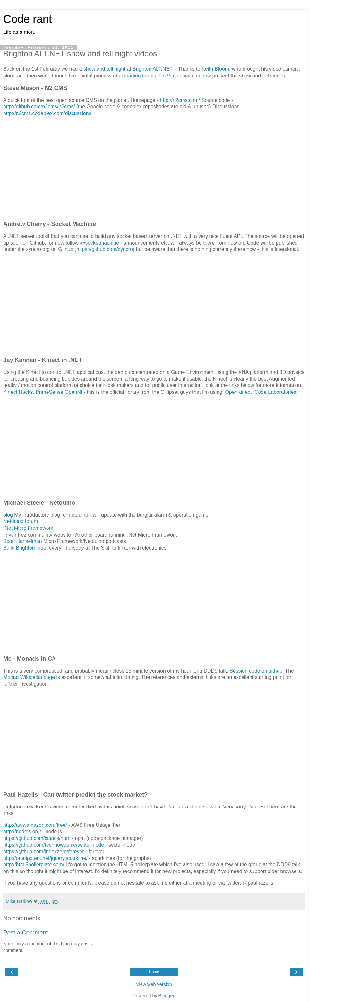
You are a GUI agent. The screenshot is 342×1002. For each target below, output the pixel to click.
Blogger (166, 995)
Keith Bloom (215, 69)
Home (154, 972)
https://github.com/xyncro (104, 249)
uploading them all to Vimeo (150, 75)
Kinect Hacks (18, 392)
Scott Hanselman (22, 541)
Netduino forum (20, 521)
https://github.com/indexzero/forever (43, 851)
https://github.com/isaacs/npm (36, 838)
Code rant (27, 19)
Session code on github (256, 670)
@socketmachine (99, 243)
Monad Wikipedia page (29, 677)
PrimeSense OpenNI (59, 392)
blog (8, 515)
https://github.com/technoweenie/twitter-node (53, 845)
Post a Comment (25, 932)
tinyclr (9, 534)
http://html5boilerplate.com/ (33, 864)
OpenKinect (238, 392)
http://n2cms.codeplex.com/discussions (47, 113)
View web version (154, 984)
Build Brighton (19, 548)
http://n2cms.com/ (180, 100)
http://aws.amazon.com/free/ (35, 825)
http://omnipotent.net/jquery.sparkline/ (45, 858)
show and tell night (104, 69)
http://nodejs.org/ (22, 831)
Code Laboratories (275, 392)
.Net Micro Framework (28, 528)
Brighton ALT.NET (152, 69)
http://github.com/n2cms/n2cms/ (39, 106)
